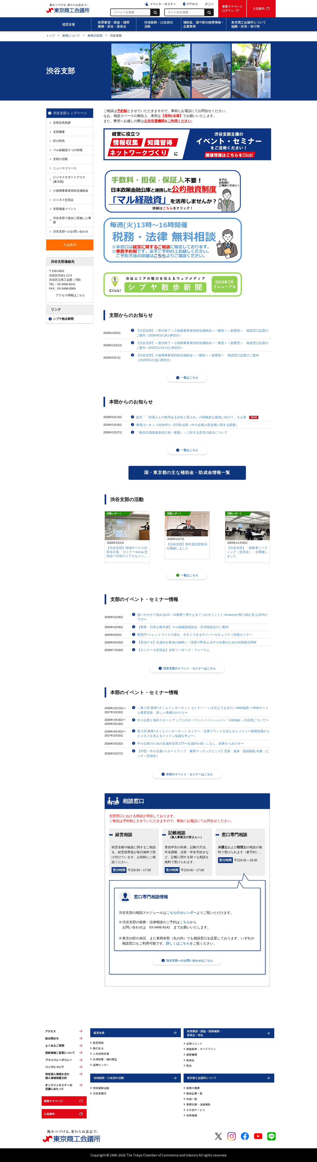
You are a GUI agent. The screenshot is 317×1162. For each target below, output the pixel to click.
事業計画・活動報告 (198, 1104)
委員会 (190, 1060)
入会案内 (49, 1114)
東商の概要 (193, 1088)
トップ (50, 35)
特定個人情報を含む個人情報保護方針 (57, 1076)
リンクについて (54, 1067)
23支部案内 (99, 1093)
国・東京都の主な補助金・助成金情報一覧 (187, 472)
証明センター (101, 1065)
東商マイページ (53, 1101)
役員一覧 (191, 1099)
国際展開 (191, 1054)
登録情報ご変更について (60, 1053)
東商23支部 (95, 35)
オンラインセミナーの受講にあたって (58, 1087)
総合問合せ (52, 1038)
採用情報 (191, 1115)
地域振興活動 (101, 1088)
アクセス (50, 1031)
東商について (71, 35)
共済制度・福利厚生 (105, 1059)
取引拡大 (98, 1048)
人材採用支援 (101, 1053)
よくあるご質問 (54, 1045)
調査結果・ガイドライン (201, 1049)
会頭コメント (194, 1043)
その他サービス (195, 1110)
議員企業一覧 (194, 1093)
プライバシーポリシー (58, 1060)
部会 (189, 1065)
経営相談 (98, 1042)
